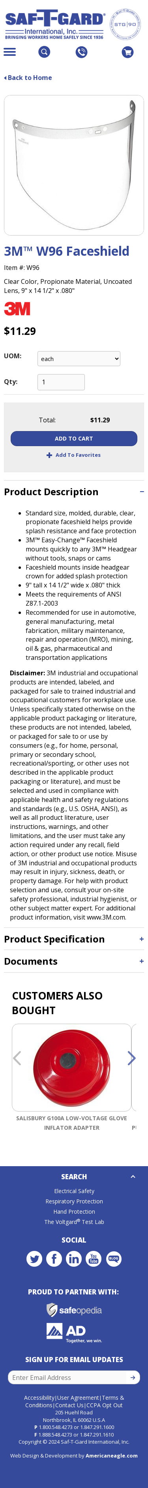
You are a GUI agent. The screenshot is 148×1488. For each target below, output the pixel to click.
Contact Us (69, 1405)
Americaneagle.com (112, 1455)
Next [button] (131, 1059)
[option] (71, 1084)
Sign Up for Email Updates (74, 1359)
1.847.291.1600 (97, 1427)
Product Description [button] (51, 491)
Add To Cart (74, 438)
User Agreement (78, 1397)
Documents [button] (31, 960)
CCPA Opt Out (104, 1405)
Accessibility (39, 1397)
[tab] (74, 491)
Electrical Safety (74, 1191)
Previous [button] (16, 1059)
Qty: (10, 381)
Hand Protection (74, 1211)
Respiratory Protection (74, 1201)
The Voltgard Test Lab (74, 1222)
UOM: (12, 356)
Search (74, 1176)
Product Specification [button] (54, 938)
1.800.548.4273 (56, 1427)
